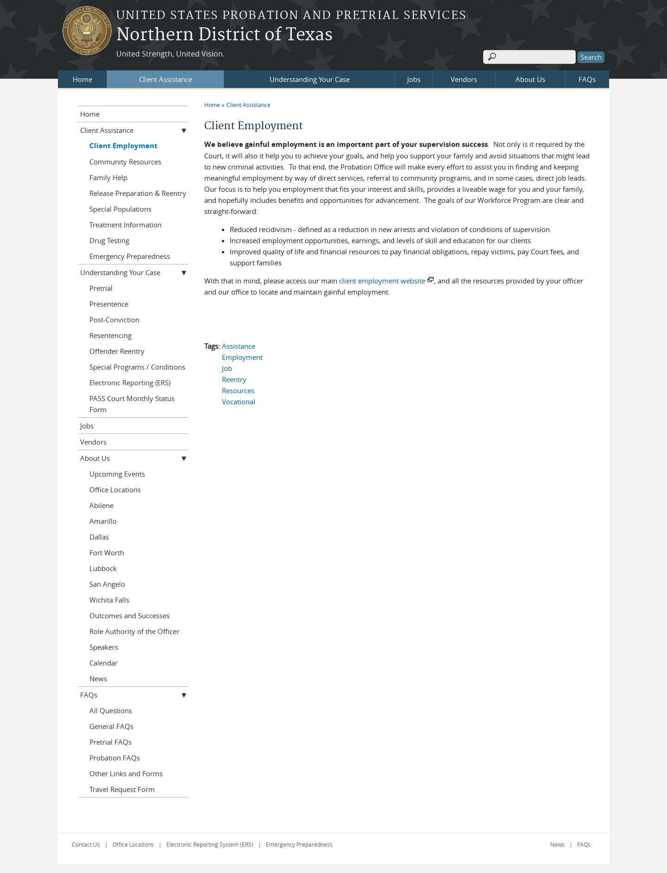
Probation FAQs (114, 757)
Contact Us (86, 844)
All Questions (110, 710)
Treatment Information (125, 224)
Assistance (238, 346)
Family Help (108, 177)
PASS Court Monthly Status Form (132, 404)
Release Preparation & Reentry (137, 193)
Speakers (103, 647)
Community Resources (125, 161)
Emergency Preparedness (129, 256)
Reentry (234, 379)
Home (82, 79)
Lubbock (103, 568)
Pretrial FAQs (110, 742)
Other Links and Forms (126, 773)
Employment (242, 357)
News (98, 678)
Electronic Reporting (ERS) (129, 382)
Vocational (238, 401)
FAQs (587, 79)
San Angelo (107, 584)
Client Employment (123, 146)
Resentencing (110, 335)
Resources (238, 390)
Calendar (103, 662)
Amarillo (103, 521)
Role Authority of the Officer (134, 631)
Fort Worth (106, 552)
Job (227, 368)
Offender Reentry (117, 351)
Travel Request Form (122, 789)
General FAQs (111, 726)
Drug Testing (109, 240)
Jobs (414, 79)
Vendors (464, 79)
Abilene (101, 505)
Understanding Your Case (310, 79)
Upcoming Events (117, 473)
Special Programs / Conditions (137, 366)
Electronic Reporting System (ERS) (209, 844)
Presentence (108, 303)
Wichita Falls (109, 599)
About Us (530, 79)
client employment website (382, 280)
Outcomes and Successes (129, 615)
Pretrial (101, 288)
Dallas (99, 536)
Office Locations (115, 489)
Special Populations (120, 209)
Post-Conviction (114, 319)
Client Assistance (165, 79)
